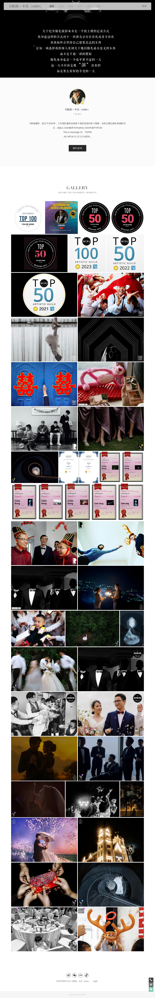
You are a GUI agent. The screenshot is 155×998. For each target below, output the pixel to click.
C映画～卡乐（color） (82, 981)
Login (95, 981)
